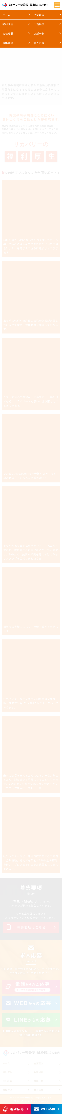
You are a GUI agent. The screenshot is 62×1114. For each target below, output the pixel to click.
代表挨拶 (39, 24)
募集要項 (7, 43)
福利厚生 (7, 24)
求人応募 (39, 43)
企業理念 (39, 15)
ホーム (6, 15)
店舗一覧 (39, 33)
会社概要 (7, 33)
